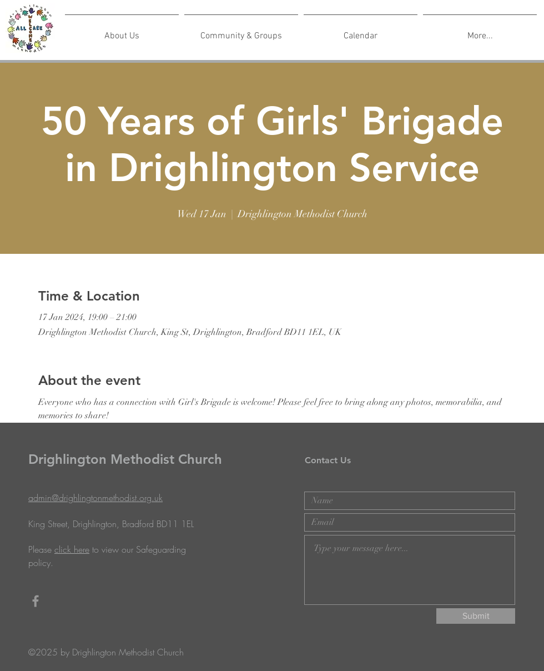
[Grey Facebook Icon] (35, 601)
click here (71, 549)
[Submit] (475, 616)
